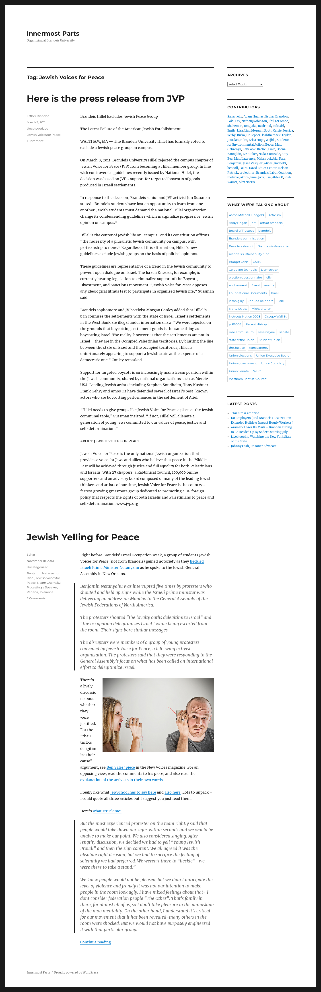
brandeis (264, 230)
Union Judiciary (272, 363)
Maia (260, 159)
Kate (282, 159)
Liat (247, 130)
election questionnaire (245, 277)
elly (239, 116)
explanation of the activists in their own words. (122, 780)
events (269, 285)
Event (255, 285)
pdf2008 (235, 324)
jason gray (236, 301)
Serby (231, 135)
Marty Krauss (238, 308)
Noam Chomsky (48, 582)
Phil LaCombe (278, 121)
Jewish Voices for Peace (44, 134)
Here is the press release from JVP (106, 98)
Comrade (273, 154)
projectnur (247, 173)
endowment (238, 285)
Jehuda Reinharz (260, 301)
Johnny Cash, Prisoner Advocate (253, 446)
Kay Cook (249, 149)
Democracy (269, 269)
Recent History (256, 324)
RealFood (264, 126)
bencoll (232, 168)
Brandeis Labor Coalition (273, 173)
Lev (237, 121)
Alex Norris (247, 182)
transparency (258, 347)
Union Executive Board (273, 355)
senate (284, 332)
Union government (243, 363)
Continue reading (95, 942)
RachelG (280, 163)
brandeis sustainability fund (249, 254)
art (254, 223)
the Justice (237, 347)
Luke (271, 149)
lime (253, 177)
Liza (240, 130)
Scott (268, 130)
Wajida (270, 140)
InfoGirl (278, 126)
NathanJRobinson (254, 121)
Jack (261, 177)
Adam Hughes (254, 116)
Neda (262, 154)
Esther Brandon (38, 116)
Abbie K (277, 177)
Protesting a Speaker (42, 587)
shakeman (234, 126)
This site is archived (245, 413)
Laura (243, 168)
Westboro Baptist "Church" (248, 379)
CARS (257, 262)
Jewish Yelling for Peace (83, 537)
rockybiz (271, 159)
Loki (230, 121)
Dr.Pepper (253, 135)
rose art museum (241, 332)
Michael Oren (261, 308)
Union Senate (239, 371)
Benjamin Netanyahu (43, 573)
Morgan (257, 130)
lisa (268, 177)
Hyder (286, 135)
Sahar (31, 554)
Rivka (241, 135)
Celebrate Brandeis (243, 269)
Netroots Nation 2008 (244, 316)
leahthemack (271, 135)
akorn (244, 177)
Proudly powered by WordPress (76, 972)
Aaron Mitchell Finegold (246, 215)
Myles (268, 163)
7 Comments (36, 598)
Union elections (240, 355)
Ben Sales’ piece (121, 767)
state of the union (241, 340)
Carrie (277, 130)
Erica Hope (256, 140)
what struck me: (107, 811)
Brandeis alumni (241, 246)
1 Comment (35, 141)
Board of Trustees (241, 230)
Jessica (288, 130)
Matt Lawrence (244, 159)
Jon (246, 126)
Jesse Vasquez (253, 163)
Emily (231, 130)
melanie (233, 177)
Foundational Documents (248, 293)
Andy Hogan (238, 223)
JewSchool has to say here (133, 792)
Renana (32, 592)
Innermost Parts (53, 33)
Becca (269, 144)
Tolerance (46, 592)
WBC (257, 371)
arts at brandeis (271, 223)
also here (173, 792)
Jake (253, 126)
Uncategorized (37, 128)
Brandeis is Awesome (273, 246)
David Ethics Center (263, 168)
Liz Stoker (250, 154)
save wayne (266, 332)
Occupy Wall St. (276, 316)
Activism (274, 215)
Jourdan (233, 140)
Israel (30, 578)
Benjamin (234, 163)
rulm (243, 140)
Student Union (269, 340)
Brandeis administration (246, 238)
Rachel (262, 149)
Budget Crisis (238, 262)
